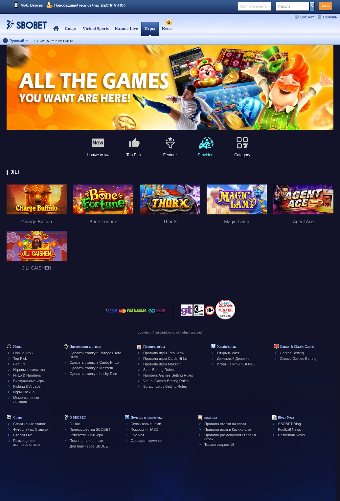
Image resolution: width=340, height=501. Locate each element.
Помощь (330, 17)
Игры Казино (23, 392)
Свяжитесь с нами (146, 424)
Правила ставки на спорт (225, 424)
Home (56, 29)
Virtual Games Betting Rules (166, 381)
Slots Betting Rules (158, 370)
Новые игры (23, 353)
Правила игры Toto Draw (163, 353)
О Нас (75, 424)
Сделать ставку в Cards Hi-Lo (94, 362)
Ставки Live (23, 435)
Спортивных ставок (29, 424)
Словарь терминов (146, 441)
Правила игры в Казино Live (227, 429)
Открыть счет (228, 353)
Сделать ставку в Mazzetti (91, 368)
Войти (325, 6)
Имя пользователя (255, 6)
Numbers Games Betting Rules (168, 375)
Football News (289, 429)
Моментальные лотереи (26, 399)
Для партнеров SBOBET (90, 446)
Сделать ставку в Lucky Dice (93, 374)
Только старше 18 (219, 445)
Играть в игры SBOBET (236, 364)
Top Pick (20, 358)
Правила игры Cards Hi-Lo (165, 358)
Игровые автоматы (29, 370)
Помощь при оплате (86, 441)
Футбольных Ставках (30, 429)
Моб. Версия (32, 5)
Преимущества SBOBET (90, 429)
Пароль (284, 6)
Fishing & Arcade (26, 386)
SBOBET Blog (289, 424)
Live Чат (307, 17)
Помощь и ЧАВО (145, 429)
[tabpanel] (170, 87)
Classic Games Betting (298, 358)
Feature (19, 364)
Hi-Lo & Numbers (27, 375)
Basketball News (291, 435)
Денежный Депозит (233, 358)
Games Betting (292, 353)
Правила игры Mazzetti (162, 364)
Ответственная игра (86, 435)
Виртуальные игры (29, 381)
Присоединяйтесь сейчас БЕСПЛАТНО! (89, 5)
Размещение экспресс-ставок (26, 443)
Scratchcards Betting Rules (165, 386)
